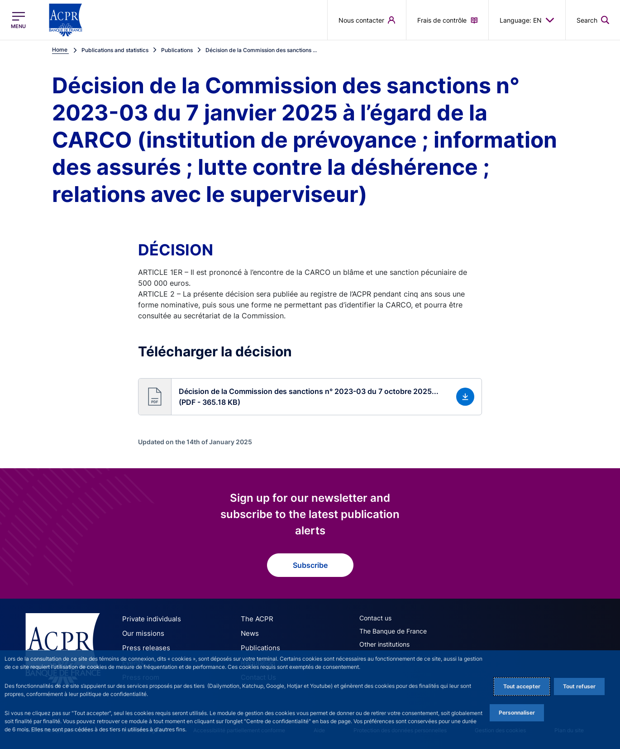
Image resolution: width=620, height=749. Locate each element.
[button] (310, 396)
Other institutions (384, 644)
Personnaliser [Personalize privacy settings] (517, 712)
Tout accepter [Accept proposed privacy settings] (521, 686)
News (249, 633)
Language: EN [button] (527, 19)
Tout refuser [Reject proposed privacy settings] (579, 686)
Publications (259, 647)
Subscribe (310, 565)
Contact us (375, 618)
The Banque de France (393, 631)
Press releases (143, 647)
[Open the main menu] (18, 20)
